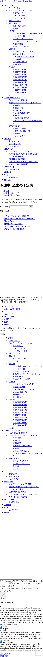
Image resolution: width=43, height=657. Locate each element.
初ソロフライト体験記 (21, 46)
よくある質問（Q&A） (21, 118)
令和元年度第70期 (20, 84)
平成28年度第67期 (20, 92)
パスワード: (14, 206)
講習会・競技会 (19, 54)
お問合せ (7, 319)
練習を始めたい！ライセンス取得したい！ (25, 102)
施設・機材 (13, 23)
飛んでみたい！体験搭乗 (18, 100)
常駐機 (15, 28)
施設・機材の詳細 (20, 25)
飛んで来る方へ (14, 146)
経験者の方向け (15, 125)
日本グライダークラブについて (20, 10)
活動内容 (12, 31)
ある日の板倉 (18, 43)
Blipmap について (20, 59)
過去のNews (13, 177)
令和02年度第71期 (20, 82)
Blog (6, 321)
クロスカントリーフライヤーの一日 (26, 41)
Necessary (6, 628)
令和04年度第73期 (20, 77)
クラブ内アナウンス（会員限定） (21, 151)
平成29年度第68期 (20, 90)
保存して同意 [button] (5, 654)
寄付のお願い (18, 64)
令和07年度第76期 (20, 69)
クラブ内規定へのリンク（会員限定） (23, 161)
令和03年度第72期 (20, 79)
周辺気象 (16, 133)
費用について (18, 107)
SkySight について (20, 61)
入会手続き (17, 105)
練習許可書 (17, 110)
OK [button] (9, 586)
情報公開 (12, 66)
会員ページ (8, 314)
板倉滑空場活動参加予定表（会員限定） (24, 154)
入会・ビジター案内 (12, 309)
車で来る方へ (14, 141)
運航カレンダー (15, 20)
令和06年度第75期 (20, 72)
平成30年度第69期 (20, 87)
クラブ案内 (8, 306)
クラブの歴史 (18, 13)
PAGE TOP (4, 656)
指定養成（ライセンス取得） (24, 51)
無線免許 (16, 115)
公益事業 (12, 49)
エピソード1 (22, 15)
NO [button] (12, 586)
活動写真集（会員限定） (18, 159)
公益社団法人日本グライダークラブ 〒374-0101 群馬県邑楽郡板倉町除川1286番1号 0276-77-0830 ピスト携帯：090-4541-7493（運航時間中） (21, 300)
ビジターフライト (19, 136)
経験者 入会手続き (20, 128)
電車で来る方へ (15, 143)
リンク (11, 95)
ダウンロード (9, 316)
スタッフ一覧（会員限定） (19, 164)
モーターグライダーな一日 (23, 38)
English (7, 324)
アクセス (7, 311)
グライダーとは (14, 8)
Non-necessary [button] (5, 640)
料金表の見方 (14, 169)
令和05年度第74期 (20, 74)
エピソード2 (22, 18)
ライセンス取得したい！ (22, 113)
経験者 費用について (21, 131)
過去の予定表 (18, 156)
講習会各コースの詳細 (25, 56)
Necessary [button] (3, 626)
